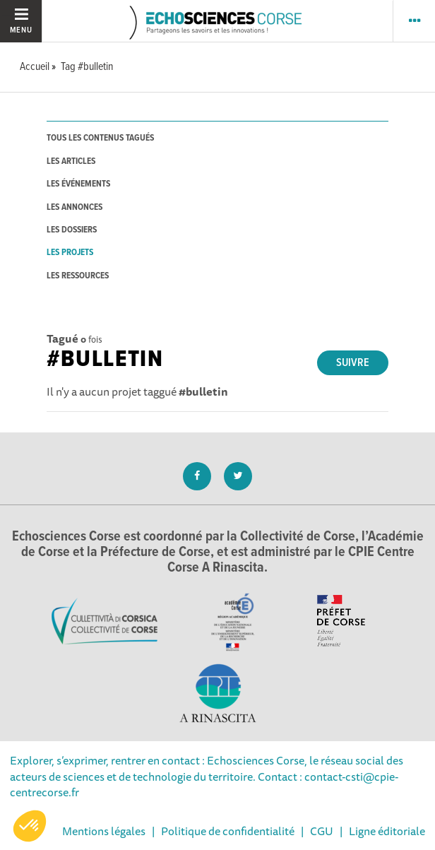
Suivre (352, 362)
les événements (78, 184)
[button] (30, 826)
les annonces (74, 207)
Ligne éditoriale (387, 831)
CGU (321, 831)
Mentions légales (103, 831)
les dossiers (72, 230)
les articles (71, 161)
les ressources (78, 276)
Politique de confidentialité (227, 831)
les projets (70, 253)
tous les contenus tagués (100, 138)
